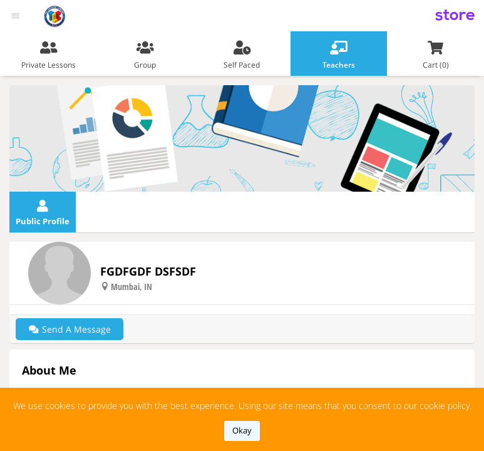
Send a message (69, 329)
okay (242, 430)
